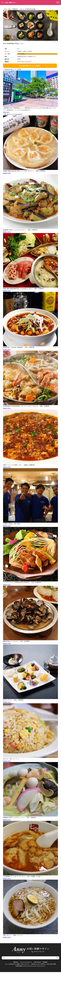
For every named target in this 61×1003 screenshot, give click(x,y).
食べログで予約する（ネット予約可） (30, 65)
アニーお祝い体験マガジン (9, 2)
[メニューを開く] (57, 2)
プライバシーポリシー (26, 962)
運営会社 (15, 962)
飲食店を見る (7, 173)
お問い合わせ (37, 962)
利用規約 (45, 962)
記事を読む (6, 112)
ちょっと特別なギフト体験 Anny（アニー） (17, 964)
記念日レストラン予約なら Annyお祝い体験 (43, 964)
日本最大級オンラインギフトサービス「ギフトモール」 (30, 965)
